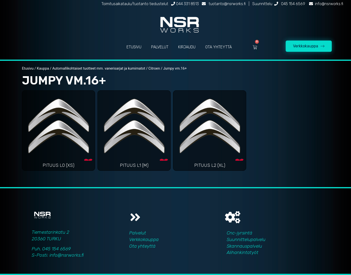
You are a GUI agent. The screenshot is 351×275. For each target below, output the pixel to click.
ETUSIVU (134, 47)
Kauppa (43, 68)
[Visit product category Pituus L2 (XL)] (209, 131)
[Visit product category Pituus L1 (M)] (134, 131)
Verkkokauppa (144, 239)
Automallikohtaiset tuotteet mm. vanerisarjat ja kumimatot (98, 68)
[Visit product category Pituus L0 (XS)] (58, 131)
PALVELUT (159, 47)
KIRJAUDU (186, 47)
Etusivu (28, 68)
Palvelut (137, 233)
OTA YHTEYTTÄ (218, 47)
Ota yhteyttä (142, 246)
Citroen (154, 68)
